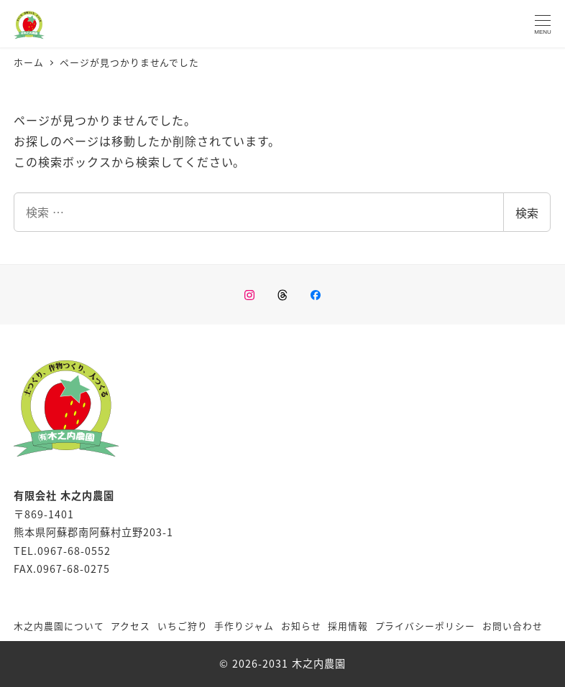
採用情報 (348, 625)
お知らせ (301, 625)
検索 (526, 212)
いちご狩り (182, 625)
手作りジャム (244, 625)
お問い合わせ (512, 625)
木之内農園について (59, 625)
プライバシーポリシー (425, 625)
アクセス (130, 625)
